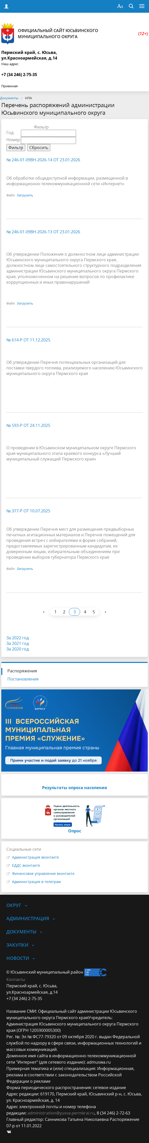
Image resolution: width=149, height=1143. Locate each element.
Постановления (23, 679)
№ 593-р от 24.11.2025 (28, 425)
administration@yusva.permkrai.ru (61, 1113)
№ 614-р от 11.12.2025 (28, 340)
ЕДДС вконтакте (26, 865)
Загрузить (25, 195)
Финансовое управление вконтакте (43, 873)
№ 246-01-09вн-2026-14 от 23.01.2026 (43, 160)
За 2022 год (17, 638)
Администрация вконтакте (35, 857)
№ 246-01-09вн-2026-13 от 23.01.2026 (43, 232)
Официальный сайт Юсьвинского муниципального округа (74, 34)
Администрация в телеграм (36, 881)
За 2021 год (17, 643)
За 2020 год (17, 649)
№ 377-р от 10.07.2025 (28, 511)
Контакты (15, 979)
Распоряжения (22, 671)
